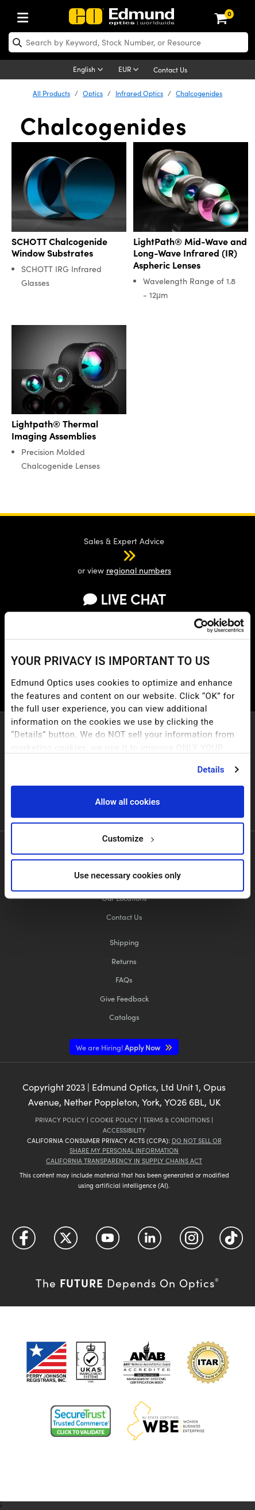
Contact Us (170, 69)
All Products (51, 93)
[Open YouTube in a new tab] (108, 1242)
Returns (124, 961)
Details (210, 769)
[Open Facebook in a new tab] (24, 1242)
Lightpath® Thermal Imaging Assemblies (54, 430)
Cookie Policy (114, 1119)
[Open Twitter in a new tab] (66, 1242)
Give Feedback (124, 998)
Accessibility (124, 1130)
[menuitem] (25, 15)
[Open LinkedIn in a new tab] (149, 1242)
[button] (114, 555)
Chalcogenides (199, 93)
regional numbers (138, 570)
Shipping (124, 942)
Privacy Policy (60, 1119)
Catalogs (124, 1017)
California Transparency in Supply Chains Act (124, 1160)
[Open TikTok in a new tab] (231, 1242)
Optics (93, 93)
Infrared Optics (139, 93)
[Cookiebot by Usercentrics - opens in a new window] (194, 625)
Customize (127, 838)
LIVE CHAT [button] (124, 599)
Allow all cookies (127, 801)
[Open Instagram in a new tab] (191, 1242)
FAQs (124, 979)
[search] (128, 42)
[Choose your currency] (130, 70)
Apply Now (119, 1047)
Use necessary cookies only (127, 875)
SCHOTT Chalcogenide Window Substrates (59, 247)
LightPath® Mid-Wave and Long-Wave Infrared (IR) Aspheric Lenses (190, 253)
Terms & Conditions (176, 1119)
